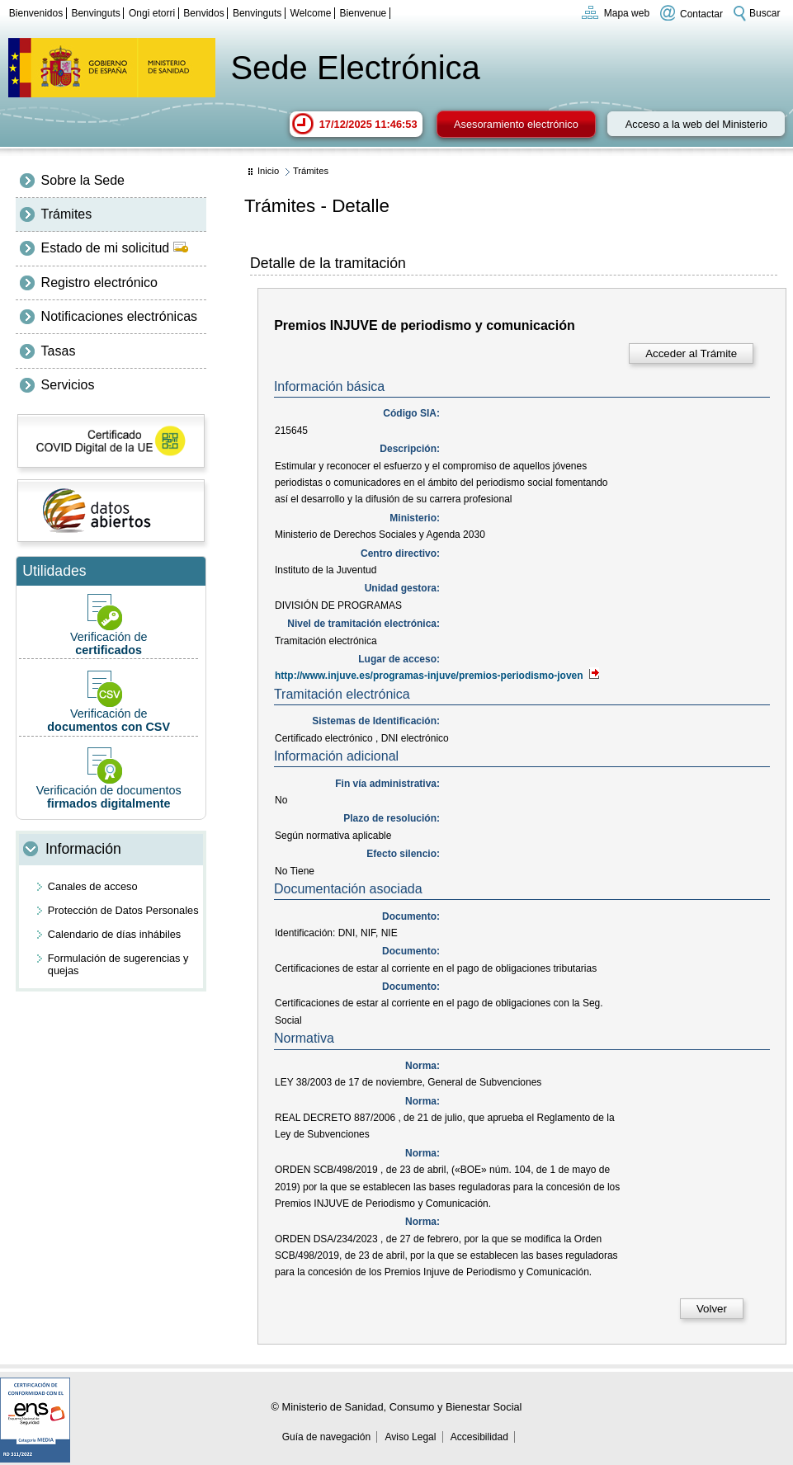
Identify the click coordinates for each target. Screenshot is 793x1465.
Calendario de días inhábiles (115, 934)
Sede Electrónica (354, 67)
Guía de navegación (326, 1437)
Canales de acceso (93, 886)
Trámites (66, 214)
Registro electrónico (99, 283)
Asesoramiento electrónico (516, 124)
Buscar (764, 13)
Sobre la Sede (83, 180)
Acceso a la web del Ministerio (696, 124)
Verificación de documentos (108, 778)
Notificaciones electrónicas (119, 316)
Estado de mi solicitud (114, 248)
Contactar (701, 13)
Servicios (68, 385)
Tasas (58, 351)
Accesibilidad (479, 1437)
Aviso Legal (411, 1437)
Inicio (268, 171)
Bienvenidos (36, 13)
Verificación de (108, 624)
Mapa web (626, 13)
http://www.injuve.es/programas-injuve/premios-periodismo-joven (437, 675)
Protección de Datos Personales (123, 910)
